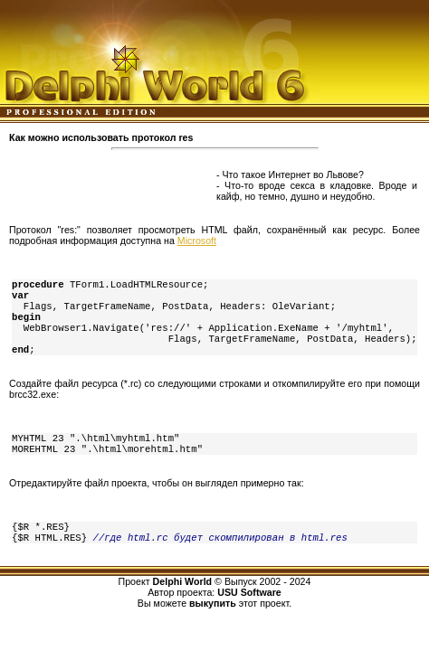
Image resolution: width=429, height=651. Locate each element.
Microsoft (196, 240)
